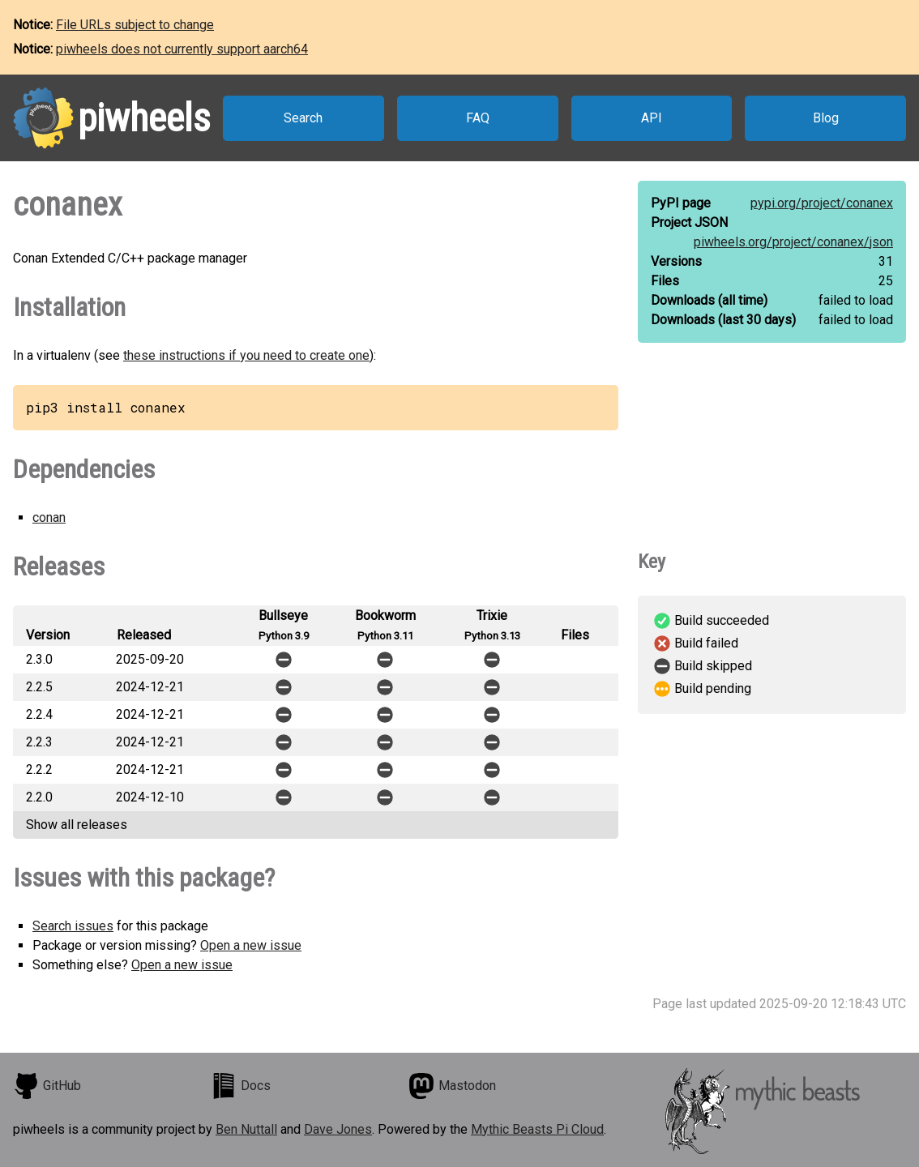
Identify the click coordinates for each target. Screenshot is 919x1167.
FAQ (477, 118)
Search (303, 118)
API (651, 118)
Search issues (72, 926)
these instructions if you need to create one (246, 355)
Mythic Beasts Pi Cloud (537, 1129)
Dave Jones (338, 1129)
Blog (826, 118)
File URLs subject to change (135, 24)
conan (49, 517)
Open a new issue (250, 945)
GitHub (47, 1086)
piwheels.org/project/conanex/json (793, 242)
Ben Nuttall (246, 1129)
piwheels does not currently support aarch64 (182, 49)
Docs (241, 1086)
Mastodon (452, 1086)
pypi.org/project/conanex (821, 203)
